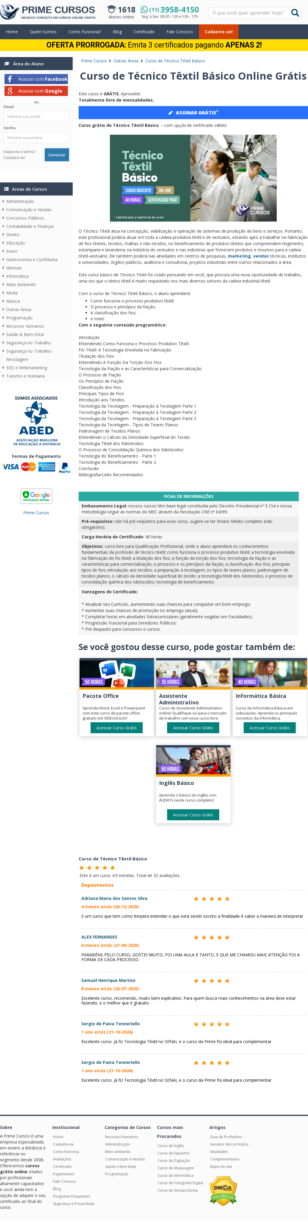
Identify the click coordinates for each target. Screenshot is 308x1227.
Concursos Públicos (25, 218)
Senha (9, 127)
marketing (239, 256)
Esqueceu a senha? (19, 151)
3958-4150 (174, 9)
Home (12, 31)
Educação (15, 243)
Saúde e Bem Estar (120, 1166)
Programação (19, 318)
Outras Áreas (19, 309)
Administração (20, 201)
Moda (12, 293)
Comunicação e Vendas (29, 209)
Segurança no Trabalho (28, 343)
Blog (117, 31)
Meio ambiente (117, 1151)
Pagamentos (63, 1173)
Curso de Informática (175, 1175)
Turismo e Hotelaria (25, 376)
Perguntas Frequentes (71, 1196)
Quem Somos (43, 31)
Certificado (144, 31)
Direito (12, 234)
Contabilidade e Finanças (30, 226)
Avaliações (62, 1159)
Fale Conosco (180, 31)
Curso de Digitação (174, 1160)
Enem (11, 251)
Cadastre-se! (219, 31)
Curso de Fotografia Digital (180, 1182)
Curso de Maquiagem (176, 1168)
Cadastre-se (63, 1144)
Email (9, 106)
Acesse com (43, 79)
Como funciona (66, 1151)
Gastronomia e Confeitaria (31, 259)
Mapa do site (221, 1166)
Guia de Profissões (226, 1136)
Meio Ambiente (21, 284)
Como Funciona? (85, 31)
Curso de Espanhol (173, 1153)
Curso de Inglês (171, 1145)
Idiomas (14, 268)
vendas (261, 256)
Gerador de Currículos (229, 1144)
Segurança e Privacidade (73, 1203)
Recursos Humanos (25, 326)
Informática (17, 276)
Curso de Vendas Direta (178, 1190)
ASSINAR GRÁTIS (193, 112)
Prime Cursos (36, 512)
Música (13, 301)
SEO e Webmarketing (26, 367)
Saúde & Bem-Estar (25, 334)
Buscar (295, 13)
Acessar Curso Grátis (117, 728)
